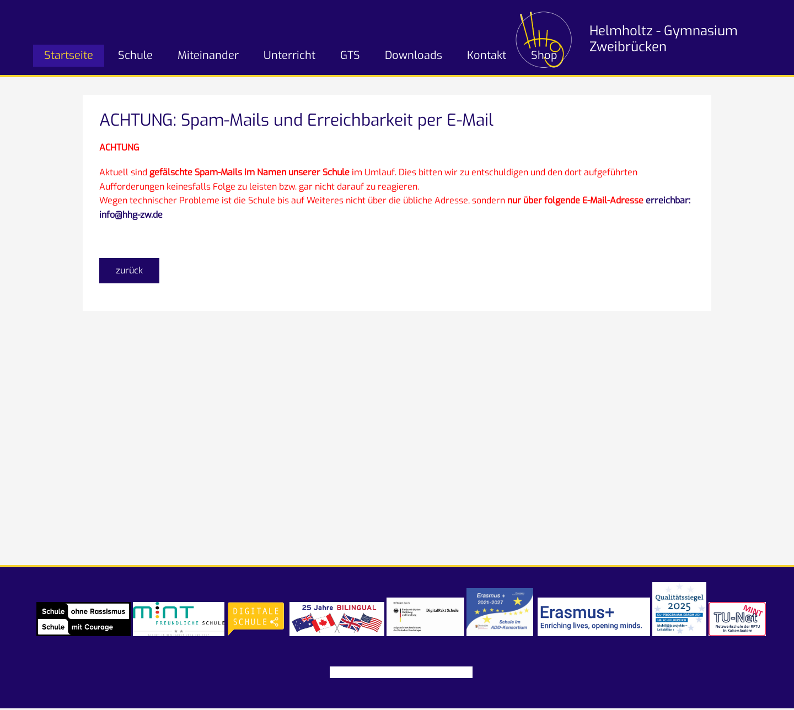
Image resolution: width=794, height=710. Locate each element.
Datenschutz (408, 672)
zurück (129, 270)
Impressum (353, 672)
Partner (457, 672)
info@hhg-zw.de (131, 214)
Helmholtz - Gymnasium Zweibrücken (663, 39)
